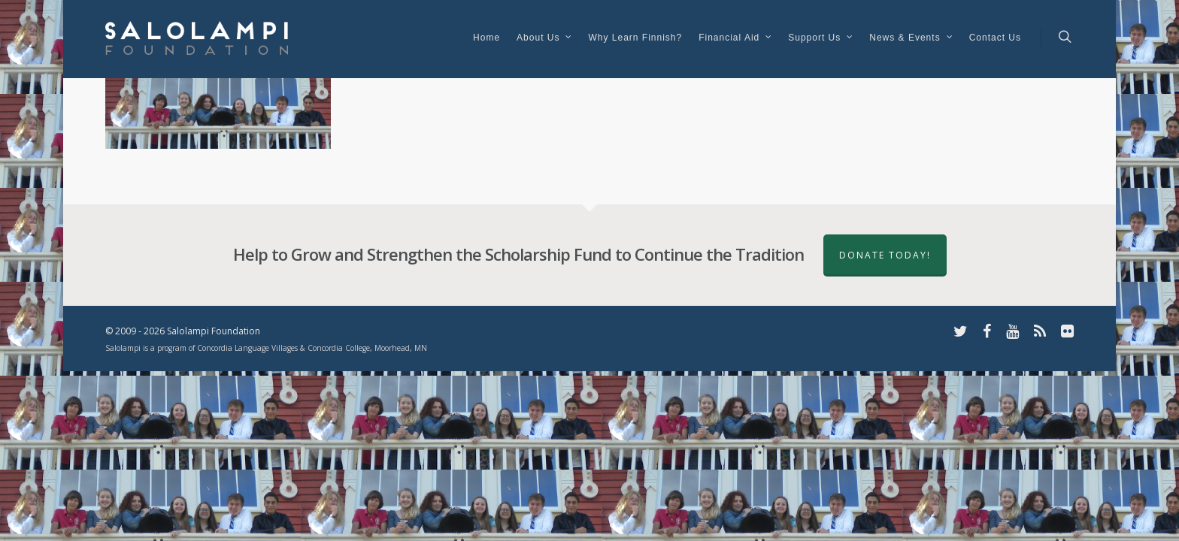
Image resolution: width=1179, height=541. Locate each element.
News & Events (911, 39)
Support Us (821, 39)
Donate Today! (885, 255)
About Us (545, 39)
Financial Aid (736, 39)
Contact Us (995, 37)
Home (486, 37)
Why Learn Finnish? (635, 37)
